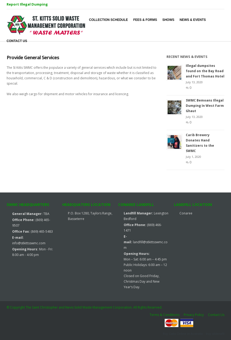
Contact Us (216, 315)
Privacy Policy (194, 315)
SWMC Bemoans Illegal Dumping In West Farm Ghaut (205, 105)
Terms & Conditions (164, 315)
